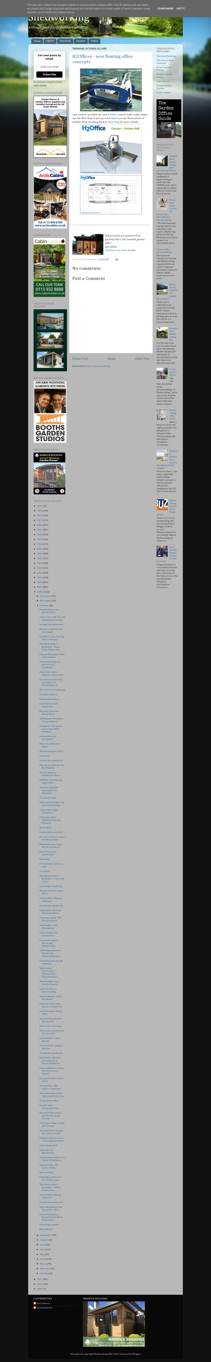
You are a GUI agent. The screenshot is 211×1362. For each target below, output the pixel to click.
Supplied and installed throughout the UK (50, 103)
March (43, 1264)
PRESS (94, 41)
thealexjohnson (44, 1308)
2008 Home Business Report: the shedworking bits (50, 953)
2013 (40, 568)
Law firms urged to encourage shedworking (49, 943)
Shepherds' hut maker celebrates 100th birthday (50, 729)
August (44, 1240)
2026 (40, 506)
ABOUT (50, 41)
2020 (40, 534)
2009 (40, 587)
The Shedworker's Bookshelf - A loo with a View (51, 879)
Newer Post (80, 358)
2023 (40, 520)
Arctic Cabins (163, 92)
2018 (40, 544)
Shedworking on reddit (51, 751)
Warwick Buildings (167, 56)
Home (37, 41)
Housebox (44, 859)
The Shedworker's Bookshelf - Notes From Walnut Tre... (50, 647)
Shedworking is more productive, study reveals (50, 1116)
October (44, 605)
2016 (40, 553)
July (42, 1245)
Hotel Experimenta (49, 1224)
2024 (40, 515)
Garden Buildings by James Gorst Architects (49, 665)
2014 (40, 563)
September (46, 1235)
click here (42, 82)
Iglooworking (46, 1172)
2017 (40, 549)
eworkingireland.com (50, 886)
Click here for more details (120, 250)
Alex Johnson (43, 1303)
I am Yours (44, 756)
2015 (40, 558)
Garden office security (50, 832)
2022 (40, 525)
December (45, 596)
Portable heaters (48, 694)
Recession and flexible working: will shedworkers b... (51, 682)
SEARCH (80, 41)
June (42, 1249)
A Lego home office (49, 1100)
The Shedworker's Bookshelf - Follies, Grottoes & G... (50, 1187)
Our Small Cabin (47, 798)
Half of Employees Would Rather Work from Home (51, 1217)
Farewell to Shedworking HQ (173, 334)
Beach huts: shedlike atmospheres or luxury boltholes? (50, 1061)
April (43, 1259)
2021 (40, 530)
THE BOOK (65, 41)
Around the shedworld (51, 624)
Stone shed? (45, 827)
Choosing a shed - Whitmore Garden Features (49, 820)
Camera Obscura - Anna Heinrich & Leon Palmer (51, 1071)
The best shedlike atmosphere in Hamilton (48, 790)
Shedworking (58, 17)
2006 (40, 1284)
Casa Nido (44, 871)
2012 (40, 573)
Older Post (142, 358)
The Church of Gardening (52, 690)
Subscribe (49, 74)
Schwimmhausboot (49, 699)
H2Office (113, 114)
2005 (40, 1289)
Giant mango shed (48, 1145)
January (44, 1273)
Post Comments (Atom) (98, 366)
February (45, 1268)
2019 (40, 539)
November (46, 601)
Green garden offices (173, 372)
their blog (114, 122)
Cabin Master (163, 81)
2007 (40, 1279)
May (42, 1254)
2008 (40, 592)
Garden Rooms (49, 99)
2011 (40, 577)
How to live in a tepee (50, 1026)
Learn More (165, 8)
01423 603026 (50, 107)
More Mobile (46, 1229)
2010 (40, 582)
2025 (40, 511)
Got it (181, 8)
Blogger (137, 1354)
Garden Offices (43, 102)
